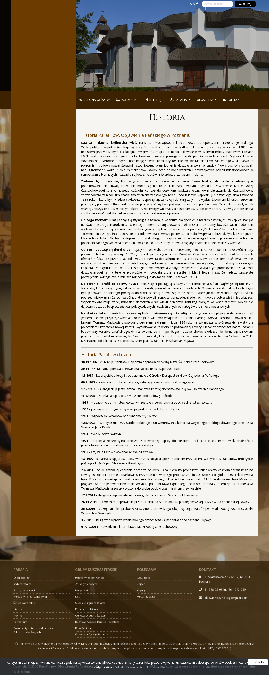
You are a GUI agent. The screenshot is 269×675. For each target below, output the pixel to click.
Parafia (179, 100)
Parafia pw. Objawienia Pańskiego (170, 29)
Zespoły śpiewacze (87, 657)
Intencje (154, 100)
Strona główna (94, 100)
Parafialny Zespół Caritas (90, 650)
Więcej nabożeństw (43, 54)
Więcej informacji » (43, 313)
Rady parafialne (23, 657)
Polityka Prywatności (128, 667)
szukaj (245, 4)
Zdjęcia (141, 657)
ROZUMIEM (258, 662)
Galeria (205, 100)
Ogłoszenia (127, 100)
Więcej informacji (43, 105)
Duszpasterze (21, 650)
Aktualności (144, 650)
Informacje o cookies (162, 667)
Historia (167, 117)
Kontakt (232, 100)
